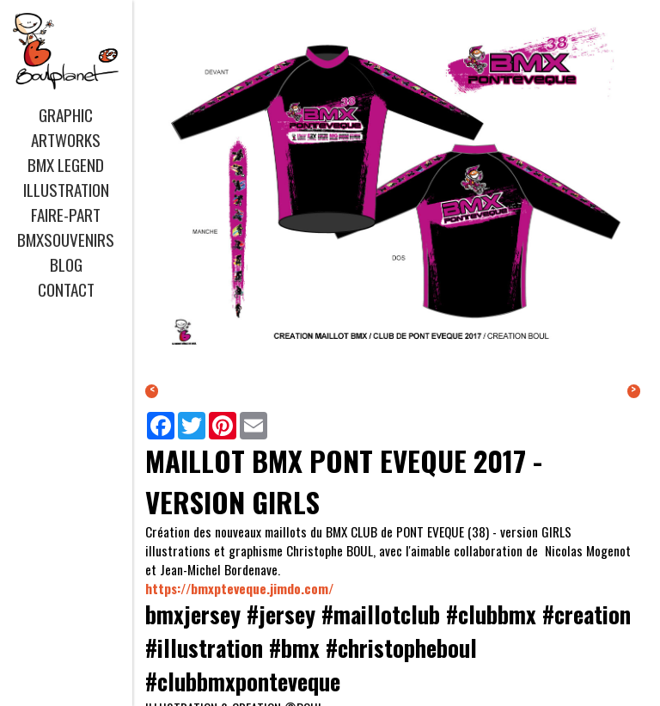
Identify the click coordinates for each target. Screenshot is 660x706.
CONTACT (66, 289)
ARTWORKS (66, 139)
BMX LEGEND (66, 164)
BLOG (66, 264)
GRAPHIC (66, 114)
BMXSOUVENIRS (65, 239)
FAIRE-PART (66, 214)
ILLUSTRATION (66, 189)
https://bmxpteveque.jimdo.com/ (239, 588)
